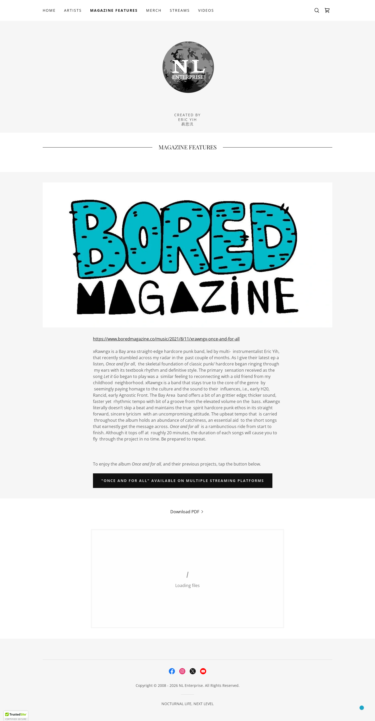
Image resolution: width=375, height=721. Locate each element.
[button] (16, 716)
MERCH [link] (153, 10)
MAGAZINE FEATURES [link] (114, 10)
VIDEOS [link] (206, 10)
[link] (327, 10)
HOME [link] (49, 10)
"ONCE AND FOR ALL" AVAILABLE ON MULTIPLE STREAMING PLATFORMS (182, 480)
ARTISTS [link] (73, 10)
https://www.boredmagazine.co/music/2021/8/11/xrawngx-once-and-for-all (166, 339)
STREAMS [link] (180, 10)
